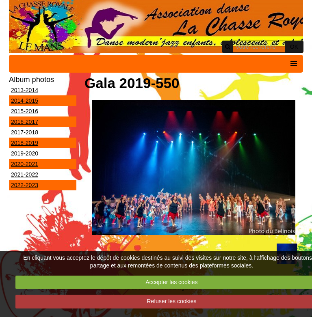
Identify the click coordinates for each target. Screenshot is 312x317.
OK (294, 46)
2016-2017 (24, 122)
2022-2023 (24, 185)
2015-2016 (24, 111)
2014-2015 (24, 100)
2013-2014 (24, 90)
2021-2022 (24, 174)
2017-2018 (24, 132)
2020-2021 (24, 164)
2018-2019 (24, 143)
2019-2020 (24, 153)
